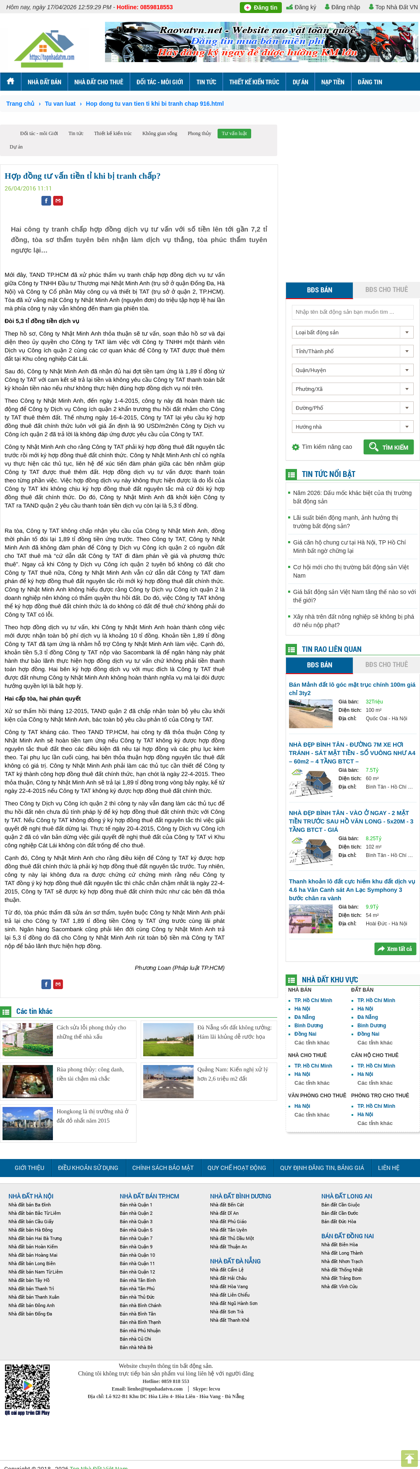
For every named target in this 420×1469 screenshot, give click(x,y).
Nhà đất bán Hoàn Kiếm (33, 1246)
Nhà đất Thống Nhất (342, 1269)
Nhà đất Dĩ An (224, 1213)
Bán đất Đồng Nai (347, 1236)
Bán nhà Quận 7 (136, 1238)
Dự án (300, 82)
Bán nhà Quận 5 (136, 1230)
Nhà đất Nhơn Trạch (342, 1261)
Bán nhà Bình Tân (138, 1313)
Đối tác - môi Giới (159, 82)
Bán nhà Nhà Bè (136, 1347)
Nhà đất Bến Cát (227, 1204)
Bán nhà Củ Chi (135, 1339)
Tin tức (206, 82)
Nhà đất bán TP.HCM (149, 1196)
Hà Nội (302, 1009)
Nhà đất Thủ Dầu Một (232, 1238)
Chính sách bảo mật (163, 1168)
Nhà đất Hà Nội (30, 1196)
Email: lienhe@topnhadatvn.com (148, 1389)
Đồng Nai (305, 1034)
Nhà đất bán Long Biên (31, 1263)
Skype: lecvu (206, 1389)
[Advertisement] (79, 203)
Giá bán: (349, 702)
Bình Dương (308, 1026)
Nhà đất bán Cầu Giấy (31, 1221)
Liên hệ (388, 1168)
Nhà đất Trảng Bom (341, 1278)
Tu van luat (60, 103)
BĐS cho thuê (386, 289)
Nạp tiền (332, 82)
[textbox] (352, 311)
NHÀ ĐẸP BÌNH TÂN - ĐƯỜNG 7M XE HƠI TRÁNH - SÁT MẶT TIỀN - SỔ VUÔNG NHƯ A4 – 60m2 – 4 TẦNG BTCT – (352, 753)
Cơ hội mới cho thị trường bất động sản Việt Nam (351, 571)
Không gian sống (159, 133)
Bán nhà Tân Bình (138, 1280)
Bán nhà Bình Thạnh (140, 1322)
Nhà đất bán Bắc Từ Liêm (34, 1213)
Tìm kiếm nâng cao (327, 446)
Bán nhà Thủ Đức (137, 1297)
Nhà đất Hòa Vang (229, 1286)
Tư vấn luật (234, 133)
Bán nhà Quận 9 (136, 1246)
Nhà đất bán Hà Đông (30, 1230)
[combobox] (353, 332)
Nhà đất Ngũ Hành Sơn (233, 1303)
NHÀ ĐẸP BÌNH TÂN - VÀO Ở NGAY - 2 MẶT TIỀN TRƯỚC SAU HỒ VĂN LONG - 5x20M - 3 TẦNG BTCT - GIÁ (351, 821)
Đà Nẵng (304, 1017)
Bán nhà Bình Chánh (140, 1305)
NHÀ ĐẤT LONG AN (346, 1196)
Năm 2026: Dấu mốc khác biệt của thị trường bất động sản (352, 497)
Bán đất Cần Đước (339, 1213)
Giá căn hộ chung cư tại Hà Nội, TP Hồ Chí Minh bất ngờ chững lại (349, 546)
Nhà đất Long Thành (342, 1253)
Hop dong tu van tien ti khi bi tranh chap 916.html (155, 103)
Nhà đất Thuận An (228, 1246)
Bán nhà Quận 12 (137, 1271)
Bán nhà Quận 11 (137, 1263)
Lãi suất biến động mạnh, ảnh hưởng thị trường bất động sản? (345, 521)
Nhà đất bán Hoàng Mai (33, 1255)
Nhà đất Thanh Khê (229, 1320)
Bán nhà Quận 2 (136, 1213)
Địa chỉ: (348, 718)
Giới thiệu (29, 1168)
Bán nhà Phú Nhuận (140, 1330)
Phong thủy (199, 133)
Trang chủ (20, 103)
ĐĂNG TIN (370, 82)
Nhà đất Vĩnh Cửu (339, 1286)
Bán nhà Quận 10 (137, 1255)
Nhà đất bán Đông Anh (31, 1305)
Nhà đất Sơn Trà (227, 1311)
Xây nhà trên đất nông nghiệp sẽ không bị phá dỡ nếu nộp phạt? (353, 620)
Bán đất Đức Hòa (338, 1221)
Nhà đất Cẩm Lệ (227, 1269)
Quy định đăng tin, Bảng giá (322, 1168)
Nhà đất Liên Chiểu (229, 1295)
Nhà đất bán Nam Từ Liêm (35, 1271)
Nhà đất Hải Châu (228, 1278)
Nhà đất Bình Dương (240, 1196)
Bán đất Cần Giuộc (340, 1204)
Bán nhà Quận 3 (136, 1221)
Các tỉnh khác (312, 1042)
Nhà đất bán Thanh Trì (31, 1288)
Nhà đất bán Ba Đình (29, 1204)
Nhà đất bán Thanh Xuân (33, 1297)
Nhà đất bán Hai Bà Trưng (35, 1238)
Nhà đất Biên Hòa (339, 1244)
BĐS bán (319, 289)
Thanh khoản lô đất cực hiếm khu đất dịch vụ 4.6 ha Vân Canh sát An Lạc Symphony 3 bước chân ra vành (352, 889)
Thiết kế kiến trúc (254, 82)
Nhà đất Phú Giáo (228, 1221)
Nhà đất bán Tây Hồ (29, 1280)
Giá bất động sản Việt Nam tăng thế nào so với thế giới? (354, 596)
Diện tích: (350, 710)
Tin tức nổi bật (328, 474)
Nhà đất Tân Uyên (228, 1230)
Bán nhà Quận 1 (136, 1204)
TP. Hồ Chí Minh (313, 1000)
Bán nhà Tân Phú (137, 1288)
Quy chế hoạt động (236, 1168)
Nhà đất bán (44, 82)
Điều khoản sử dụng (88, 1168)
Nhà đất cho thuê (98, 82)
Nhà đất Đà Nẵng (235, 1261)
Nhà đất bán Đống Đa (30, 1313)
